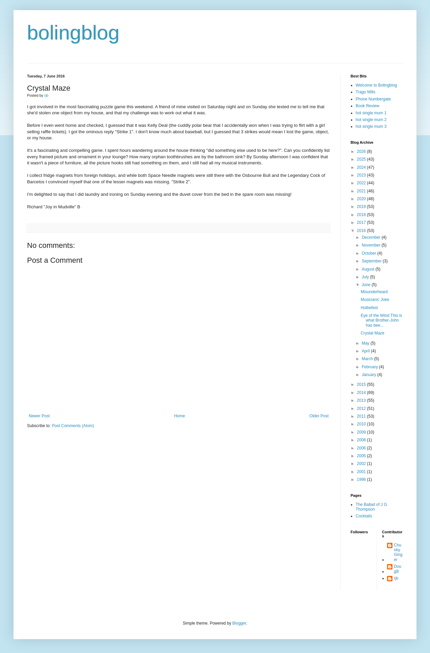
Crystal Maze (372, 333)
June (367, 284)
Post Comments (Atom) (73, 425)
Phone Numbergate (373, 99)
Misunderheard (374, 291)
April (366, 351)
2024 (362, 167)
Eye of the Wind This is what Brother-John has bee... (381, 320)
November (372, 245)
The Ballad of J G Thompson (371, 507)
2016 (362, 230)
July (366, 277)
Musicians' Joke (375, 299)
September (372, 261)
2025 (362, 159)
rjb (396, 578)
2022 (362, 183)
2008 (362, 440)
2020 (362, 198)
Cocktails (364, 516)
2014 (362, 392)
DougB (397, 569)
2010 (362, 424)
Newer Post (39, 416)
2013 (362, 400)
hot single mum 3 (371, 126)
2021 (362, 191)
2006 (362, 448)
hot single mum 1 (371, 113)
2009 (362, 432)
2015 (362, 384)
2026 (362, 151)
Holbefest (369, 307)
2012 (362, 408)
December (372, 237)
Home (179, 416)
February (370, 367)
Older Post (319, 416)
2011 (362, 416)
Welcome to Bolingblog (376, 85)
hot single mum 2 (371, 119)
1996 (362, 479)
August (369, 269)
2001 (362, 471)
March (368, 358)
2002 (362, 463)
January (369, 374)
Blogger (239, 623)
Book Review (367, 105)
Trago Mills (365, 92)
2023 (362, 175)
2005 (362, 455)
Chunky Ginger (398, 552)
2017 (362, 222)
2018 (362, 214)
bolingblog (73, 32)
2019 (362, 206)
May (366, 343)
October (369, 253)
